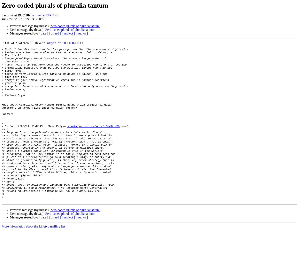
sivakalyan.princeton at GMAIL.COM (93, 143)
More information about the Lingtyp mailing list (33, 258)
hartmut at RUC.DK (44, 15)
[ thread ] (55, 33)
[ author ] (82, 33)
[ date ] (43, 33)
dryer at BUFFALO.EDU (64, 43)
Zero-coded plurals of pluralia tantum (75, 26)
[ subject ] (68, 33)
